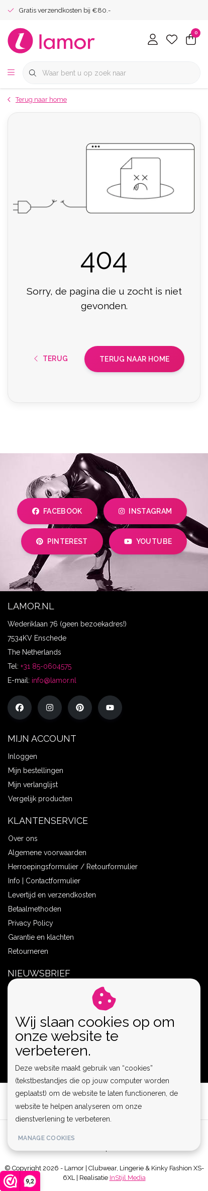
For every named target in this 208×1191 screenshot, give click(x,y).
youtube (148, 541)
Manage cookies (46, 1138)
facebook (57, 511)
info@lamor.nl (54, 680)
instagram (145, 511)
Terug (51, 359)
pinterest (62, 541)
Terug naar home (134, 359)
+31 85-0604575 (46, 666)
